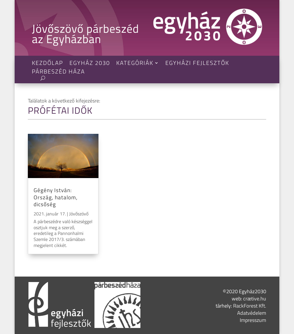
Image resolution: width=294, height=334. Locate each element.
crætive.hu (254, 298)
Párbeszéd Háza (58, 72)
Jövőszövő (78, 213)
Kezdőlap (47, 64)
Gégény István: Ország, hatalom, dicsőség (56, 197)
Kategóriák (134, 64)
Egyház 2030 (89, 64)
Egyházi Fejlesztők (197, 64)
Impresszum (253, 320)
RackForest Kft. (249, 306)
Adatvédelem (251, 313)
